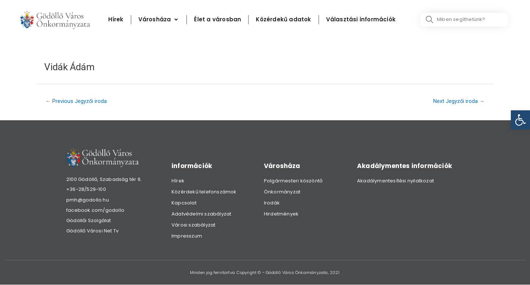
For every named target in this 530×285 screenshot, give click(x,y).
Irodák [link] (272, 203)
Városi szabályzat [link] (193, 225)
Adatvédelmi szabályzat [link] (201, 214)
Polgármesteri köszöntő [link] (293, 181)
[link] (520, 119)
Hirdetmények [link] (281, 214)
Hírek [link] (178, 181)
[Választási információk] (361, 19)
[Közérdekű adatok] (283, 19)
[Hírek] (116, 19)
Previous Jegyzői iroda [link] (77, 101)
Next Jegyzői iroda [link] (458, 101)
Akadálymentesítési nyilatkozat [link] (395, 181)
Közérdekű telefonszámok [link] (204, 192)
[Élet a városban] (217, 19)
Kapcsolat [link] (184, 203)
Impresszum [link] (187, 236)
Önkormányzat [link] (282, 192)
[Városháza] (159, 19)
